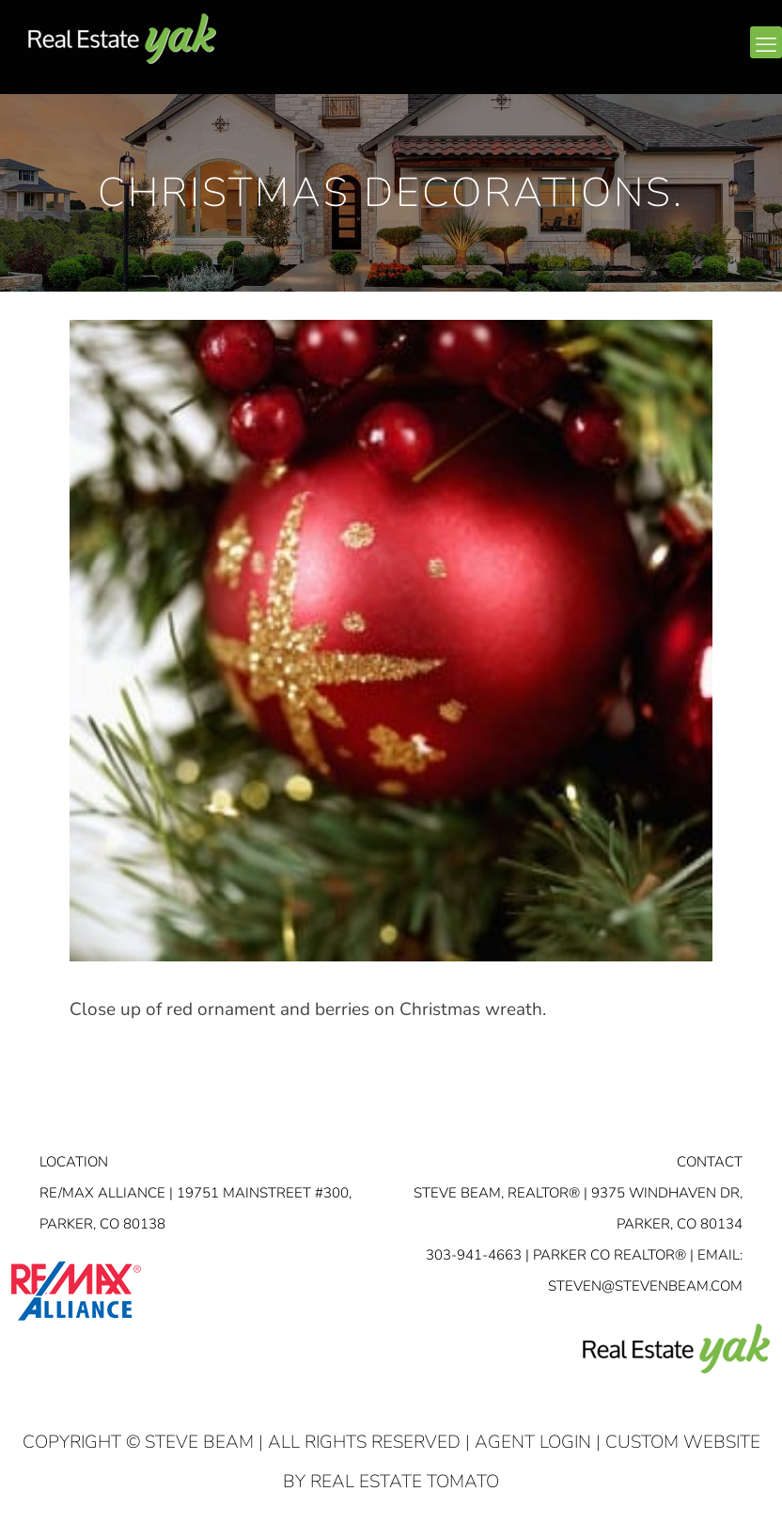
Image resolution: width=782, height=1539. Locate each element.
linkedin (691, 53)
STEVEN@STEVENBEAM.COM (645, 1286)
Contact (710, 1161)
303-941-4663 (474, 1254)
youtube (727, 53)
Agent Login (533, 1442)
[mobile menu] (766, 42)
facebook (654, 53)
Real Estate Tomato (404, 1481)
